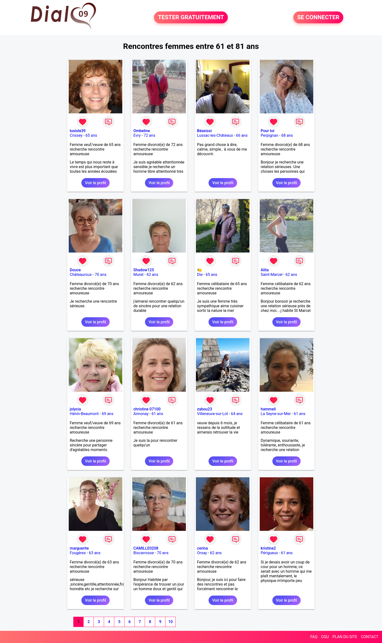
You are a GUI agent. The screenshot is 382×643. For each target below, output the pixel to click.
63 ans (95, 553)
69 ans (108, 413)
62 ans (152, 274)
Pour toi (267, 130)
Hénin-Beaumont (84, 413)
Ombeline (142, 130)
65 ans (91, 135)
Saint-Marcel (271, 274)
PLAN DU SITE (345, 636)
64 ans (237, 413)
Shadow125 (144, 270)
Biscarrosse (144, 553)
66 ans (242, 135)
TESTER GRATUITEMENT (191, 17)
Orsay (202, 553)
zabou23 (204, 409)
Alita (265, 270)
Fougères (78, 553)
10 (170, 621)
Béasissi (204, 130)
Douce (75, 270)
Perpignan (269, 135)
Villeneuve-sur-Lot (212, 413)
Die (200, 274)
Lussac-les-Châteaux (215, 135)
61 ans (157, 413)
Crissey (76, 135)
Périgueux (269, 553)
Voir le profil (95, 183)
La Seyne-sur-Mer (276, 413)
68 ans (287, 135)
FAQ (313, 636)
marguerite (79, 548)
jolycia (75, 409)
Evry (137, 135)
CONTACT (369, 636)
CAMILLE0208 (146, 548)
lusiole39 (78, 130)
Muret (139, 274)
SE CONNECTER (318, 17)
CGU (325, 636)
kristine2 (268, 548)
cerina (202, 548)
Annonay (141, 413)
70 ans (100, 274)
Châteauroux (81, 274)
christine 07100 (147, 409)
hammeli (268, 409)
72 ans (149, 135)
